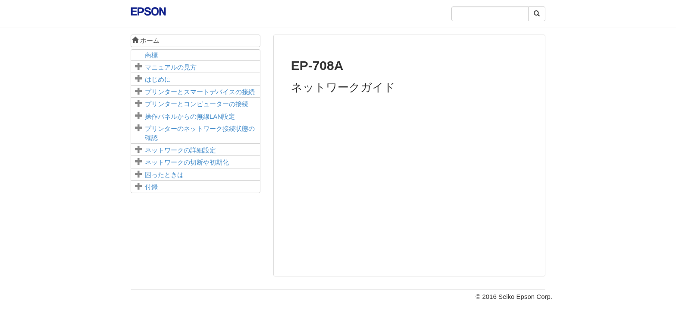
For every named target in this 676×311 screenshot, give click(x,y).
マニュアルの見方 (171, 67)
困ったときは (164, 174)
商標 (151, 55)
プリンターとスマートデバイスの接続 (200, 91)
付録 (151, 186)
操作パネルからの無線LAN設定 (190, 116)
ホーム (146, 40)
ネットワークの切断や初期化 (187, 162)
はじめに (158, 79)
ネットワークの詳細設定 (180, 150)
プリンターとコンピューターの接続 (196, 104)
